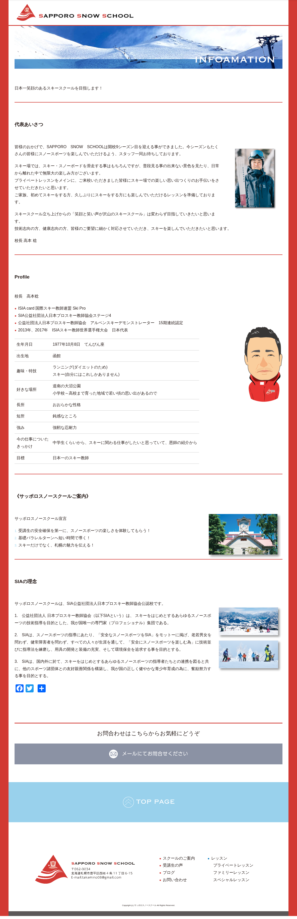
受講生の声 (173, 868)
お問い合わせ (175, 882)
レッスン (219, 861)
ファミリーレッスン (231, 875)
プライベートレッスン (233, 868)
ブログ (169, 875)
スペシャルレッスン (231, 882)
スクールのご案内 (179, 861)
